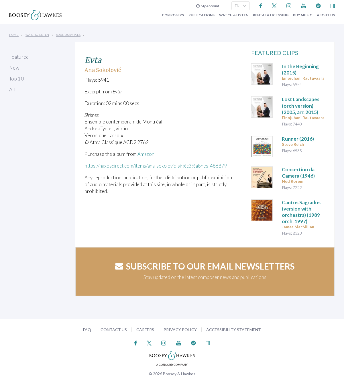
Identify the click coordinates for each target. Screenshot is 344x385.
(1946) (298, 172)
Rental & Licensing (270, 15)
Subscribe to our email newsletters (205, 266)
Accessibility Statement (233, 329)
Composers (173, 15)
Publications (201, 15)
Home (14, 34)
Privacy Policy (180, 329)
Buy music (302, 15)
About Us (326, 15)
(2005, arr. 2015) (300, 105)
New (14, 68)
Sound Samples (68, 34)
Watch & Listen (233, 15)
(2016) (298, 139)
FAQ (87, 329)
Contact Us (114, 329)
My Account (207, 6)
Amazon (145, 154)
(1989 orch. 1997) (301, 211)
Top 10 (16, 79)
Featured (19, 57)
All (12, 90)
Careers (145, 329)
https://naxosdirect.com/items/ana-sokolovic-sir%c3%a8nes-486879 (157, 165)
